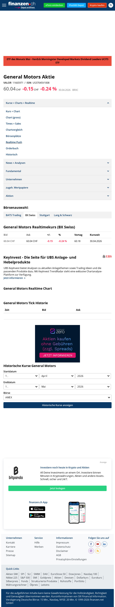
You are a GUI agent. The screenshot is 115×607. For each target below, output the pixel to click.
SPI (22, 574)
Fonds (24, 581)
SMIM (37, 574)
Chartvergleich (14, 129)
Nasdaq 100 (90, 574)
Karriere (10, 547)
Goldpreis (45, 577)
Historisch (11, 154)
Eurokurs (97, 577)
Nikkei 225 (11, 577)
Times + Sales (13, 123)
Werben (38, 547)
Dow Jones (75, 574)
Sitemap (10, 555)
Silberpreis (12, 581)
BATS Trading (13, 215)
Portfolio (79, 581)
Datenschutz (63, 547)
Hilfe (37, 542)
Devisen (69, 577)
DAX (45, 574)
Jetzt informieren (14, 278)
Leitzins (45, 584)
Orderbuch (12, 148)
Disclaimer (62, 551)
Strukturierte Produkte (44, 581)
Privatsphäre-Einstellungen (71, 559)
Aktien (57, 577)
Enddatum (9, 382)
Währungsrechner (16, 584)
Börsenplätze (13, 136)
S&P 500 (25, 577)
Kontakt (10, 542)
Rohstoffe (65, 581)
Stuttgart (45, 215)
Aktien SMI (12, 574)
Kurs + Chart (13, 111)
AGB (58, 555)
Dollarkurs (82, 577)
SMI (35, 577)
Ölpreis (34, 584)
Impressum (62, 542)
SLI (29, 574)
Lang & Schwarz (63, 215)
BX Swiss (30, 215)
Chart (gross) (13, 117)
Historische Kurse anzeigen (57, 405)
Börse (6, 393)
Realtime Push (14, 142)
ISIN (29, 83)
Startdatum (9, 371)
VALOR (7, 83)
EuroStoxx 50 (58, 574)
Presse (10, 551)
